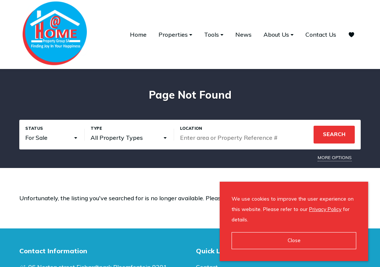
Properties (175, 34)
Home (138, 34)
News (243, 34)
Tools (213, 34)
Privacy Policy (325, 209)
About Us (278, 34)
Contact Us (320, 34)
